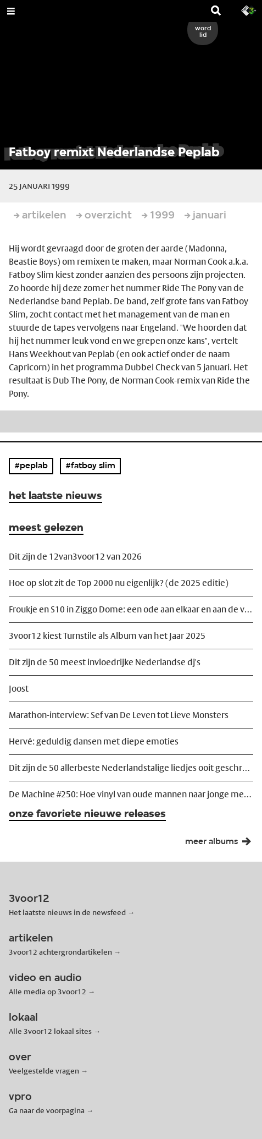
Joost (19, 688)
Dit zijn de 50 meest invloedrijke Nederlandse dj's (104, 662)
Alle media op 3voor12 (47, 991)
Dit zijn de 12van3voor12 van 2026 (75, 556)
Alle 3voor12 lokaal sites (50, 1031)
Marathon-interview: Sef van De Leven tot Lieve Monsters (118, 715)
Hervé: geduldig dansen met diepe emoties (94, 741)
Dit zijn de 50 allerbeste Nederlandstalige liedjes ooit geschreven (131, 768)
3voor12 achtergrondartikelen (60, 952)
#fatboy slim (90, 466)
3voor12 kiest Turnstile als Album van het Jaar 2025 (107, 635)
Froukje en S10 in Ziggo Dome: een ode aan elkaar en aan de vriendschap (131, 609)
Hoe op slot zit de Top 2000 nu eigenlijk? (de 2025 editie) (118, 583)
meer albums (221, 844)
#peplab (31, 466)
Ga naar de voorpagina (47, 1110)
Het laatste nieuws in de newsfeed (67, 912)
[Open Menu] (11, 11)
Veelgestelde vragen (44, 1070)
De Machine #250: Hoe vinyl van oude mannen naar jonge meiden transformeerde (131, 794)
